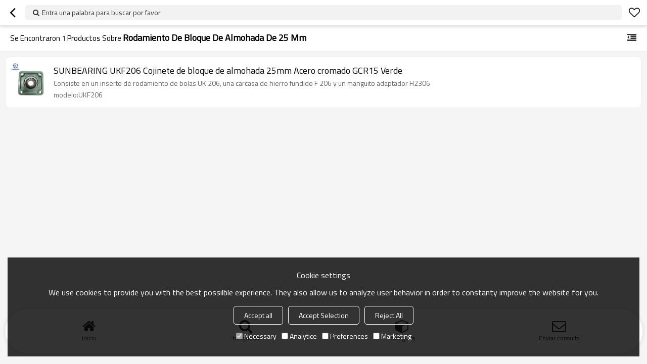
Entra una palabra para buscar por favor (101, 12)
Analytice (299, 336)
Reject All (389, 315)
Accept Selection (324, 315)
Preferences (345, 336)
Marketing (392, 336)
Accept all (258, 315)
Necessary (256, 336)
